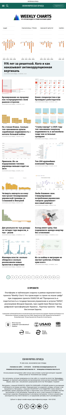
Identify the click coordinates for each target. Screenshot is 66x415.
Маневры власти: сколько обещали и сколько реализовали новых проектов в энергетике (14, 261)
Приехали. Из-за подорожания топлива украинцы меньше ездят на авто (15, 165)
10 (45, 277)
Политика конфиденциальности (44, 367)
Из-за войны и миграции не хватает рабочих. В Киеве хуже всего (48, 259)
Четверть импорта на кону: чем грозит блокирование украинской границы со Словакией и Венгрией (15, 197)
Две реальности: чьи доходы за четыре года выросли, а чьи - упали (16, 230)
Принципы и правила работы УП (48, 369)
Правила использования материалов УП (20, 369)
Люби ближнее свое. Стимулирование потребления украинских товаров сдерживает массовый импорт (47, 198)
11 (49, 277)
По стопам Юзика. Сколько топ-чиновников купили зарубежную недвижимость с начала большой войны (16, 130)
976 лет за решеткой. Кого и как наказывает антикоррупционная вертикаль (28, 67)
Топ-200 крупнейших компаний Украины (45, 162)
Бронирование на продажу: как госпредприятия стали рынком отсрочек (15, 99)
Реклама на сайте (16, 367)
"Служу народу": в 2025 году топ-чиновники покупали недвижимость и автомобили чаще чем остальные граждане (49, 132)
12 (53, 277)
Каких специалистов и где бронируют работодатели (47, 98)
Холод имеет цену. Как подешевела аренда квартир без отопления (49, 230)
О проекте (27, 367)
